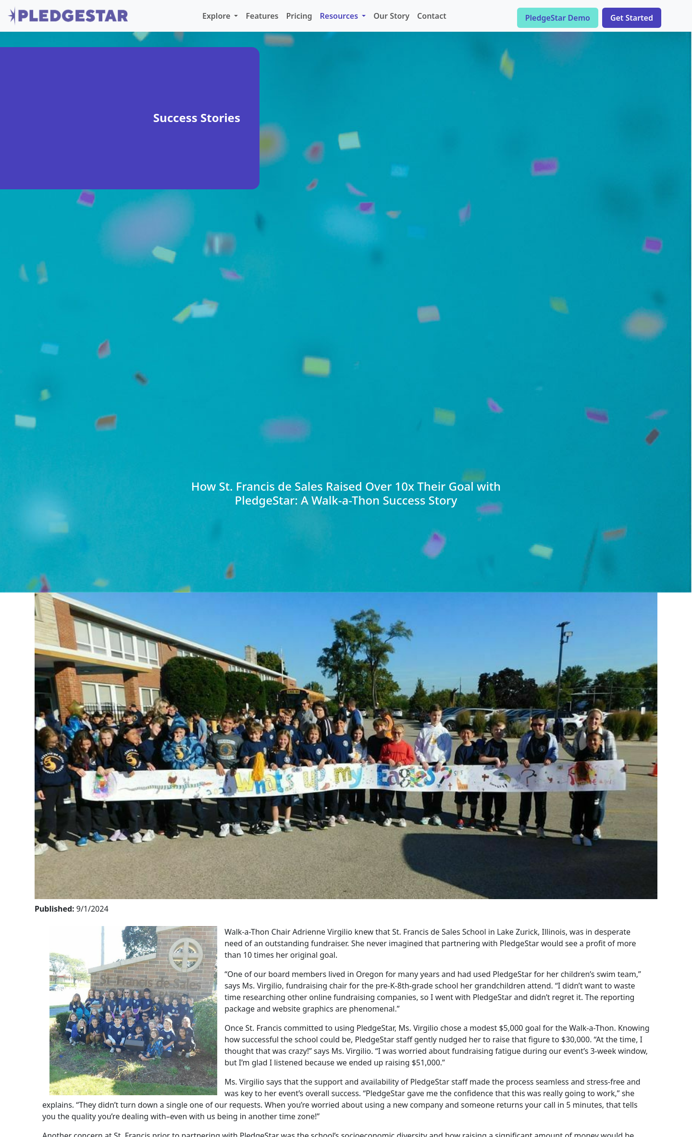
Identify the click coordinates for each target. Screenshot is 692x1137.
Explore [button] (217, 16)
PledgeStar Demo (557, 17)
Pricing (299, 16)
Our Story (391, 16)
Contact (431, 16)
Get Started (631, 17)
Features (262, 16)
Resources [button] (340, 16)
